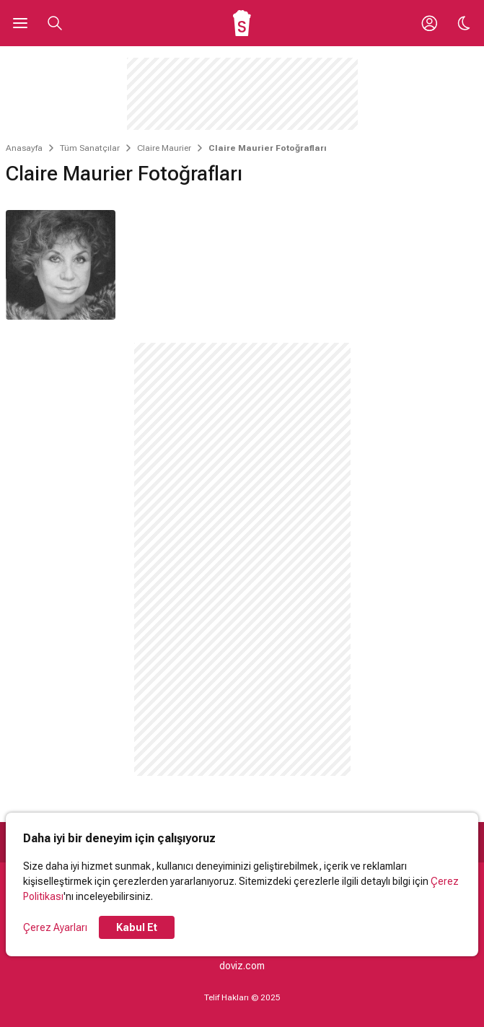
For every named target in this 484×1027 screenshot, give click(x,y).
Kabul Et (136, 927)
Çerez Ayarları (55, 927)
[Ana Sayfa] (242, 23)
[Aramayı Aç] (54, 23)
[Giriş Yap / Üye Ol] (429, 23)
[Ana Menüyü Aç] (20, 23)
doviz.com (242, 965)
